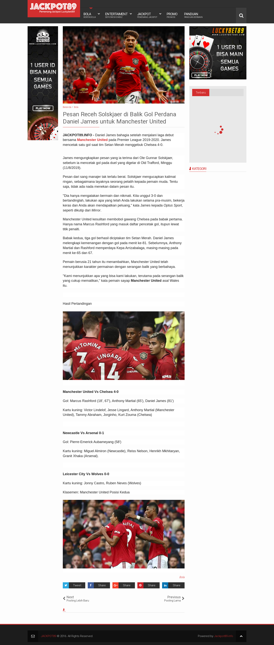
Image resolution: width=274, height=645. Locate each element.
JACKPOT (147, 15)
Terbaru (201, 92)
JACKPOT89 (48, 636)
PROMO (172, 15)
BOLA (90, 15)
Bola (182, 577)
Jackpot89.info (223, 636)
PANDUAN (193, 15)
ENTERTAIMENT (116, 15)
